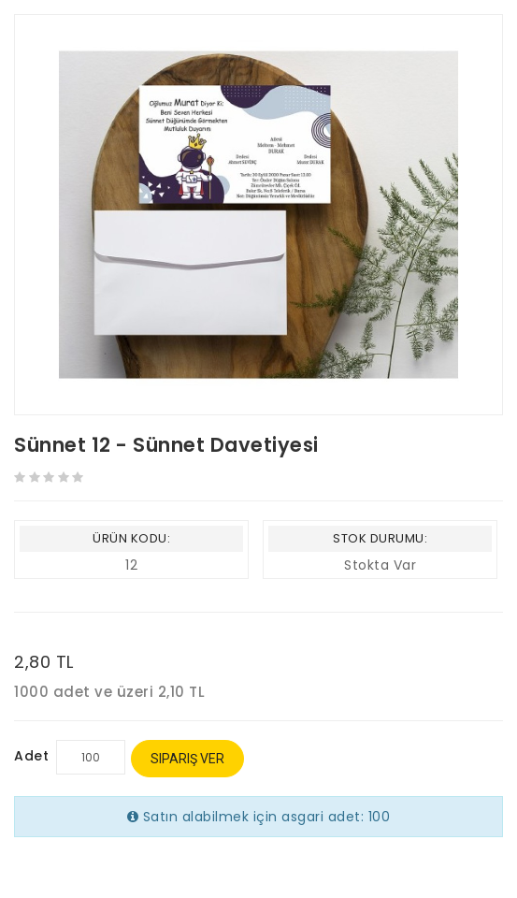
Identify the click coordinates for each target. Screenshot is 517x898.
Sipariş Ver (187, 758)
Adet (31, 755)
